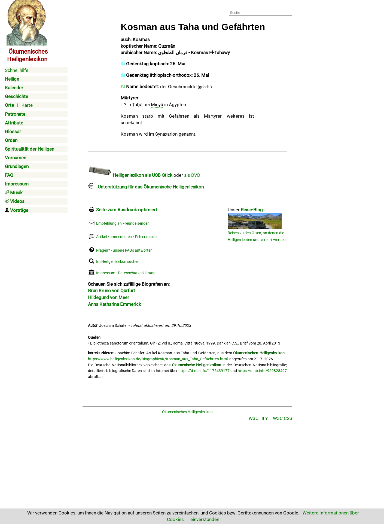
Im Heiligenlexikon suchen (117, 261)
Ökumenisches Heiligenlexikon (187, 412)
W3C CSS (282, 418)
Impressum (105, 273)
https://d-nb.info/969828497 (262, 370)
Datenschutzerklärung (137, 273)
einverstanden (204, 519)
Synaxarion (166, 134)
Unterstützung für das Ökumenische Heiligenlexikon (146, 187)
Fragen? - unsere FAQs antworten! (125, 250)
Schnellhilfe (16, 70)
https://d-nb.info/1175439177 (204, 370)
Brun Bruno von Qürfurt (111, 290)
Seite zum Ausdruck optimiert (126, 209)
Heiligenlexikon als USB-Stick (130, 175)
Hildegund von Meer (108, 297)
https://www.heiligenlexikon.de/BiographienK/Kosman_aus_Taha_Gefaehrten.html (158, 359)
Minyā (157, 104)
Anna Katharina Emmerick (114, 304)
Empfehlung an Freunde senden (123, 223)
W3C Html (259, 418)
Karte (27, 105)
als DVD (192, 175)
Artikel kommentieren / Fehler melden (127, 236)
